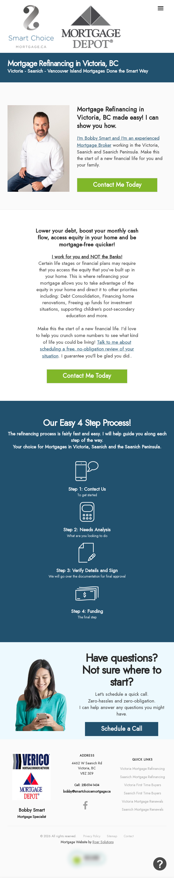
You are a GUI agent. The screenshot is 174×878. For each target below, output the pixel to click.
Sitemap (112, 836)
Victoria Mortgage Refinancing (142, 768)
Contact (129, 836)
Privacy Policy (91, 836)
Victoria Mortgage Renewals (142, 801)
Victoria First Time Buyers (142, 784)
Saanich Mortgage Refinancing (142, 776)
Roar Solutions (103, 841)
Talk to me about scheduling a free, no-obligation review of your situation (87, 349)
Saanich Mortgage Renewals (142, 809)
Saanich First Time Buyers (142, 793)
